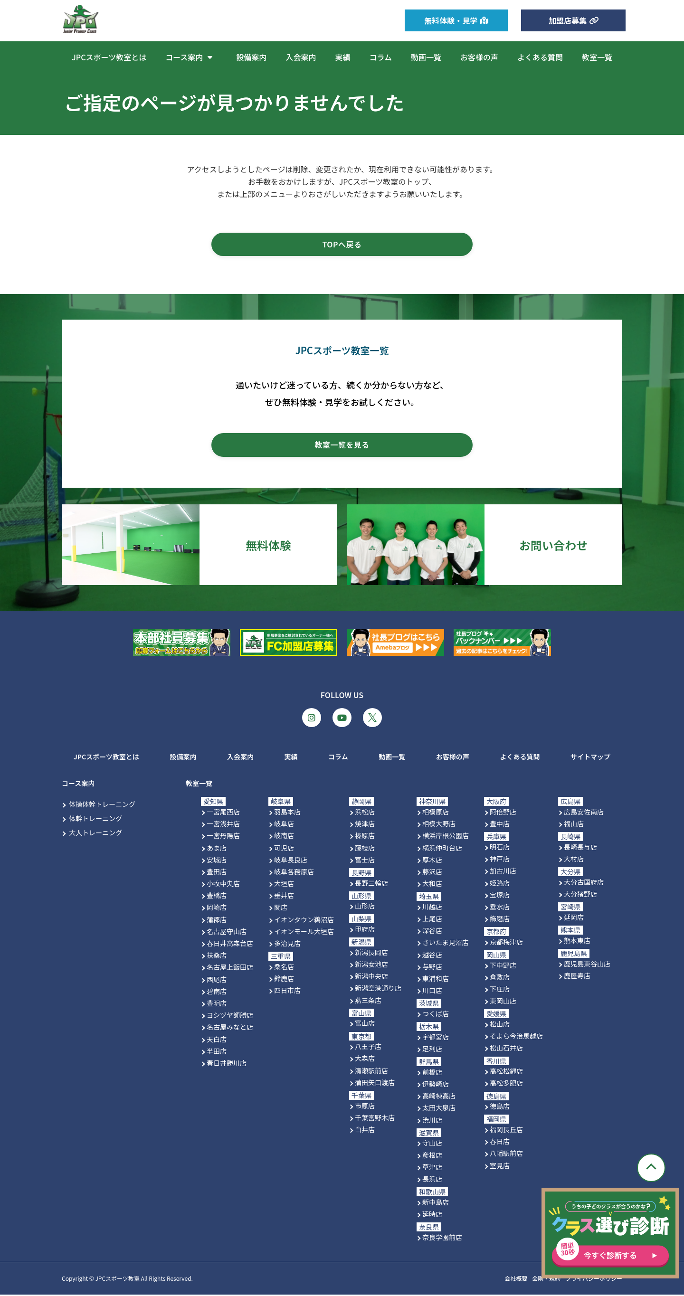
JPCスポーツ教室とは (109, 57)
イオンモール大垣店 (304, 932)
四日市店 (287, 992)
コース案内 (191, 57)
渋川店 (432, 1121)
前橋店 (432, 1073)
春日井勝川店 (227, 1064)
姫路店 (500, 884)
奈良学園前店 (442, 1238)
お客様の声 (479, 57)
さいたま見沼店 (445, 944)
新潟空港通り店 (378, 989)
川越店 (432, 908)
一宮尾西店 (223, 813)
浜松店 (365, 813)
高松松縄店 (506, 1073)
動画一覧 (426, 57)
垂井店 (284, 897)
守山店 (432, 1144)
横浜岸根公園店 (445, 837)
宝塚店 (500, 896)
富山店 (365, 1025)
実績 (342, 57)
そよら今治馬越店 (516, 1037)
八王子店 (368, 1048)
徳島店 (500, 1108)
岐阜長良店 (290, 861)
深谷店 (432, 932)
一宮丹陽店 (223, 837)
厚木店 (432, 861)
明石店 (500, 848)
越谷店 (432, 956)
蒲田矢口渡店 (375, 1083)
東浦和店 (435, 980)
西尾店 (217, 980)
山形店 (365, 907)
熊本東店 (577, 941)
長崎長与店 (580, 848)
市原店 (365, 1107)
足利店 (432, 1050)
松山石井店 (506, 1049)
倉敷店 (500, 978)
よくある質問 (540, 57)
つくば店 (435, 1015)
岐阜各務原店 (294, 873)
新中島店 (435, 1203)
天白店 (217, 1040)
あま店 (217, 849)
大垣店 (284, 885)
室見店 (500, 1167)
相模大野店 (439, 825)
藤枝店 (365, 849)
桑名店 (284, 968)
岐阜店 (284, 825)
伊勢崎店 (435, 1085)
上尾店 (432, 920)
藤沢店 (432, 873)
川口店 (432, 992)
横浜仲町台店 (442, 849)
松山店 (500, 1026)
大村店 (574, 860)
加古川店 (503, 872)
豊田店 (217, 873)
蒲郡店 (217, 921)
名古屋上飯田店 (230, 969)
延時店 (432, 1215)
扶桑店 (217, 957)
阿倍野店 (503, 813)
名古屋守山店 (227, 932)
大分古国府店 (584, 883)
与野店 (432, 968)
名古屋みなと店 (230, 1028)
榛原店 (365, 837)
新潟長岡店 (371, 953)
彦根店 (432, 1156)
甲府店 (365, 931)
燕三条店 (368, 1001)
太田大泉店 (439, 1109)
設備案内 (251, 57)
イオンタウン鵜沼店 (304, 921)
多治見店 (287, 945)
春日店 (500, 1143)
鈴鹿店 (284, 980)
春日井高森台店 (230, 945)
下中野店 (503, 966)
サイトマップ (590, 758)
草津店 (432, 1168)
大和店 (432, 885)
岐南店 (284, 837)
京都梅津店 (506, 943)
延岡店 (574, 918)
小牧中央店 (223, 885)
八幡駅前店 (506, 1155)
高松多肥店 (506, 1084)
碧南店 (217, 992)
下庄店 (500, 990)
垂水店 (500, 908)
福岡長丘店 (506, 1131)
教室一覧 (597, 57)
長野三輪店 (371, 884)
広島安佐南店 (584, 813)
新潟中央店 (371, 978)
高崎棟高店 (439, 1097)
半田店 (217, 1052)
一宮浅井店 (223, 825)
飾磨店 (500, 920)
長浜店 (432, 1180)
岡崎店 (217, 909)
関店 (280, 909)
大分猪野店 (580, 895)
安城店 (217, 861)
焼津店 (365, 825)
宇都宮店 (435, 1038)
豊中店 (500, 825)
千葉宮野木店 (375, 1119)
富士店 (365, 861)
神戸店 (500, 860)
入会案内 (300, 57)
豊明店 (217, 1005)
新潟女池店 (371, 966)
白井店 (365, 1131)
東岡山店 (503, 1002)
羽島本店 (287, 813)
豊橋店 (217, 897)
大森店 (365, 1060)
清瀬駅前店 (371, 1072)
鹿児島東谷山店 (587, 965)
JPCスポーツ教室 (117, 1280)
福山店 (574, 825)
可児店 (284, 849)
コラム (380, 57)
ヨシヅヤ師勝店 (230, 1017)
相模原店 (435, 813)
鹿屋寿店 (577, 977)
